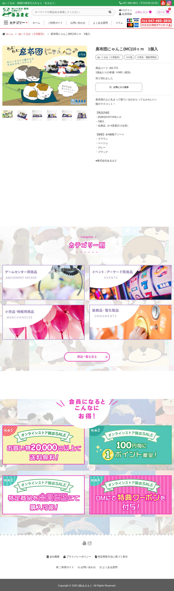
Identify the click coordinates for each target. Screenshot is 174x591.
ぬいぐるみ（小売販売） (32, 34)
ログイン (125, 10)
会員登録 (125, 14)
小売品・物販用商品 (147, 57)
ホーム (36, 23)
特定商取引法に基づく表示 (111, 556)
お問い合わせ (77, 23)
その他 (129, 57)
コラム (119, 23)
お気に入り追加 (118, 87)
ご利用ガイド (55, 23)
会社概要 (53, 556)
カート (164, 10)
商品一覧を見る (92, 356)
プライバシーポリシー (77, 556)
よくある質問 (100, 23)
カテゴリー (14, 22)
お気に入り (143, 11)
